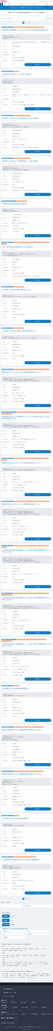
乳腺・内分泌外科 (5, 957)
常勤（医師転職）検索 (8, 989)
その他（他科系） (24, 965)
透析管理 (5, 931)
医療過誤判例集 (44, 1007)
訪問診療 (30, 934)
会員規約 (20, 1026)
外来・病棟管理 (5, 974)
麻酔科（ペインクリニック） (8, 962)
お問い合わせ (39, 1026)
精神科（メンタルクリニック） (8, 963)
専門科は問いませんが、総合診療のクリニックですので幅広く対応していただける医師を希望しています (26, 417)
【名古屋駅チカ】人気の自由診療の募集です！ (16, 688)
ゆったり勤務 (26, 975)
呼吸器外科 (36, 955)
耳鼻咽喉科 (19, 963)
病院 (29, 974)
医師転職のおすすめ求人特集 (46, 1014)
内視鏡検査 (5, 937)
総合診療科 (4, 950)
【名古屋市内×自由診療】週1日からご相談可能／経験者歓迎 (20, 860)
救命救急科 (47, 963)
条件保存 (50, 17)
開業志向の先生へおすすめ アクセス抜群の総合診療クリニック (21, 372)
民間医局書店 (33, 1002)
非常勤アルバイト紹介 (14, 1014)
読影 (4, 934)
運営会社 (8, 1026)
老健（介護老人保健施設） (43, 974)
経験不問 (47, 975)
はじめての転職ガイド (4, 1007)
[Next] (51, 7)
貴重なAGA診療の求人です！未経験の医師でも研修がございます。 (22, 730)
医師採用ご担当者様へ (49, 1)
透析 (15, 974)
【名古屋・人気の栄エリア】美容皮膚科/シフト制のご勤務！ (20, 118)
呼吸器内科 (31, 948)
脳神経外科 (18, 955)
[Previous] (2, 7)
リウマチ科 (43, 948)
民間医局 (3, 1)
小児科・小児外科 (42, 962)
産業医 (25, 974)
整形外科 (12, 955)
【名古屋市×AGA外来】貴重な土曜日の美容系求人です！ (19, 331)
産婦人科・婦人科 (19, 962)
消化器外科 (24, 955)
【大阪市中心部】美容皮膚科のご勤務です (14, 204)
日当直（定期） (22, 977)
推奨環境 (24, 1026)
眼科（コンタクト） (33, 962)
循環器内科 (19, 948)
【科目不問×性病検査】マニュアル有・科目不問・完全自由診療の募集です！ (25, 30)
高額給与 (19, 975)
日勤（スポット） (14, 977)
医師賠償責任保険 (4, 1002)
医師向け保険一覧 (14, 1002)
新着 (7, 975)
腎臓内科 (16, 950)
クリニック (34, 974)
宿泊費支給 (42, 975)
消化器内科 (12, 948)
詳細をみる (38, 64)
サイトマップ (44, 1026)
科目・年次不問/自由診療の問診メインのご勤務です (17, 247)
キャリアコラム (3, 1009)
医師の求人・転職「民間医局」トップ (9, 1018)
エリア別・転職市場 (14, 1007)
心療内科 (37, 948)
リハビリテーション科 (38, 963)
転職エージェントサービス (5, 1014)
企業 (3, 975)
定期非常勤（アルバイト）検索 (9, 992)
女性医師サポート (24, 1014)
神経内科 (25, 948)
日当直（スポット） (31, 977)
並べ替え (47, 17)
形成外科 (30, 955)
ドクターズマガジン (34, 1007)
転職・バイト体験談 (24, 1007)
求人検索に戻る (27, 905)
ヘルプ (40, 1)
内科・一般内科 (5, 948)
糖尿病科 (10, 950)
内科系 (3, 946)
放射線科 (30, 963)
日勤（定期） (6, 977)
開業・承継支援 (23, 1002)
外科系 (3, 953)
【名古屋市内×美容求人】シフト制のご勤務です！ (17, 74)
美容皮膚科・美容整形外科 (14, 965)
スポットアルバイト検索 (8, 996)
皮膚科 (26, 962)
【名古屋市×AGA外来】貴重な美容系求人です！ (16, 289)
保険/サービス (4, 1000)
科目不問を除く (13, 975)
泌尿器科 (24, 963)
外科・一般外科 (5, 955)
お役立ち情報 (4, 1005)
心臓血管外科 (43, 955)
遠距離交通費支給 (34, 975)
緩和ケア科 (4, 965)
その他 (21, 950)
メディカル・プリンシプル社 (7, 1022)
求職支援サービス (4, 1012)
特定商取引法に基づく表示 (31, 1026)
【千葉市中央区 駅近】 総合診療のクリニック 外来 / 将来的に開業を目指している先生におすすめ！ (26, 551)
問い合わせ (43, 1)
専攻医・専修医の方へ (35, 1014)
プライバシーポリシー (14, 1026)
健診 (29, 931)
